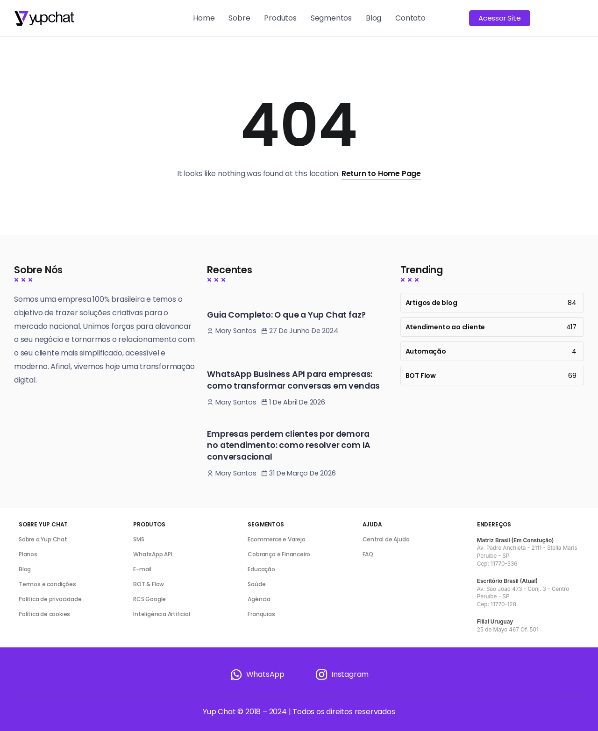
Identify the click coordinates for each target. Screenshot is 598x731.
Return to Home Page (381, 173)
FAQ (368, 554)
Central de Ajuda (386, 539)
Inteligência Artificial (161, 614)
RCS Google (149, 599)
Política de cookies (44, 614)
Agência (259, 599)
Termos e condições (47, 584)
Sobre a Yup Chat (43, 539)
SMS (138, 539)
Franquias (261, 614)
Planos (28, 554)
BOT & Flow (148, 584)
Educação (261, 569)
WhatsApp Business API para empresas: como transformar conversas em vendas (293, 380)
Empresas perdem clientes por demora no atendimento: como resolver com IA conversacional (288, 445)
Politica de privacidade (50, 599)
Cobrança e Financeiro (279, 554)
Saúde (256, 584)
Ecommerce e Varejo (276, 539)
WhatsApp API (152, 554)
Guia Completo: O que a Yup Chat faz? (286, 314)
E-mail (142, 569)
